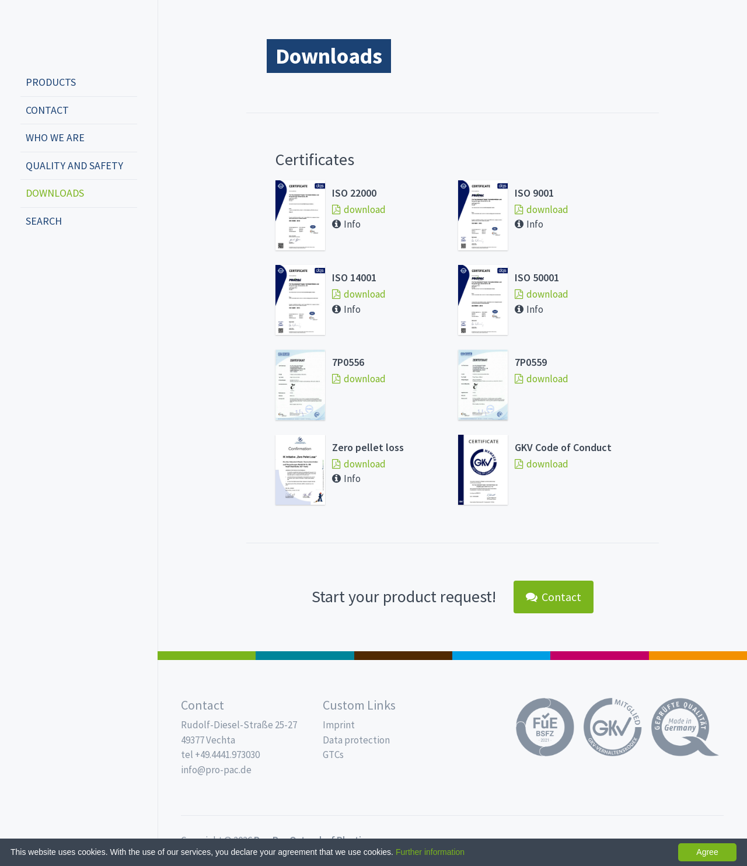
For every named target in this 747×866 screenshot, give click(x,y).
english (50, 260)
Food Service (599, 655)
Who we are (55, 137)
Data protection (356, 740)
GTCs (333, 754)
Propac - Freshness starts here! (64, 34)
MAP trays (305, 655)
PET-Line (698, 655)
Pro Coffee (403, 655)
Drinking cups (501, 655)
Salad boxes (207, 655)
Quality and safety (74, 165)
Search (44, 221)
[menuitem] (78, 83)
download (359, 209)
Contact (47, 110)
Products (51, 82)
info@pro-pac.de (216, 769)
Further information (430, 852)
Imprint (339, 724)
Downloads (55, 193)
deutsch (33, 260)
